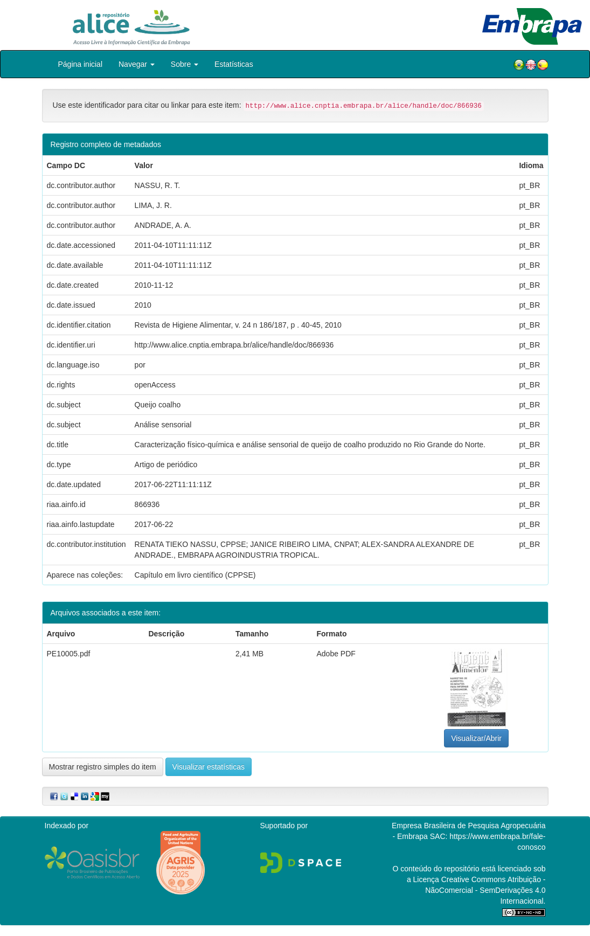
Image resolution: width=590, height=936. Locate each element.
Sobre (184, 64)
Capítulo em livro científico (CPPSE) (195, 575)
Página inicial (80, 64)
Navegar (137, 64)
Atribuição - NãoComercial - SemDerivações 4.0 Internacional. (485, 890)
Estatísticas (233, 64)
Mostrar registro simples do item (102, 766)
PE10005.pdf (69, 653)
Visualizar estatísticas (208, 766)
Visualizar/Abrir (476, 738)
